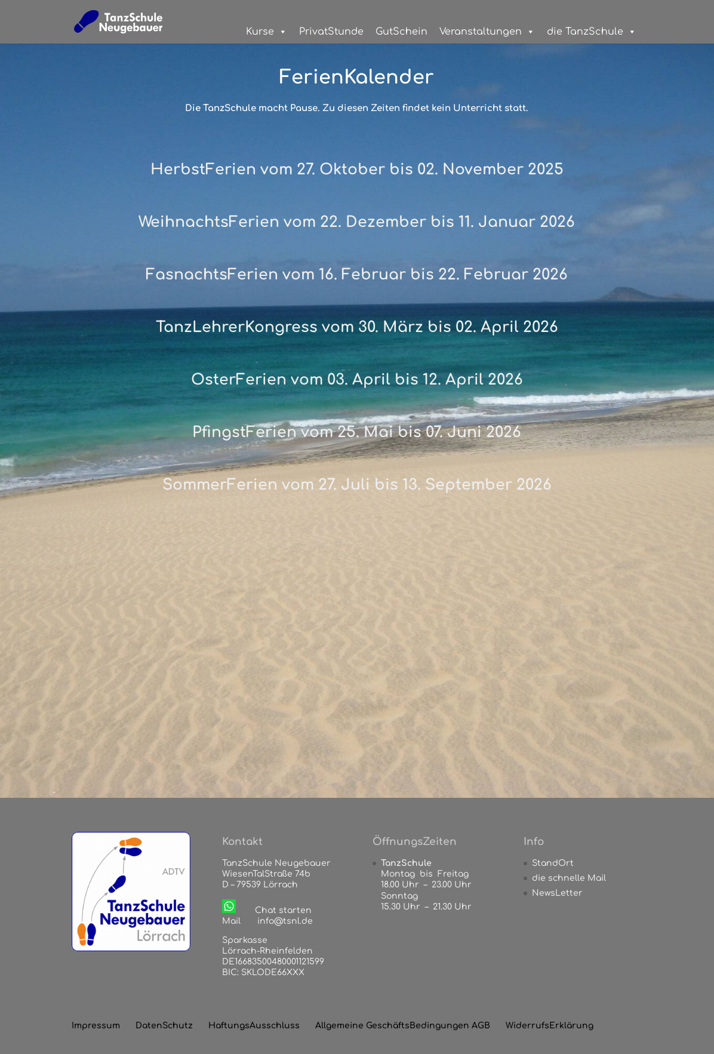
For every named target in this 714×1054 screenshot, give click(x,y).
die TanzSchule (591, 32)
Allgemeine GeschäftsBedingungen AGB (402, 1025)
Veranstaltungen (487, 32)
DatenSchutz (164, 1025)
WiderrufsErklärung (549, 1025)
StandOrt (553, 863)
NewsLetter (557, 893)
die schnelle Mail (569, 878)
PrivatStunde (331, 31)
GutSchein (401, 31)
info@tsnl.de (285, 921)
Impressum (96, 1025)
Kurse (266, 32)
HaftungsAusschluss (254, 1025)
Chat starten (283, 910)
